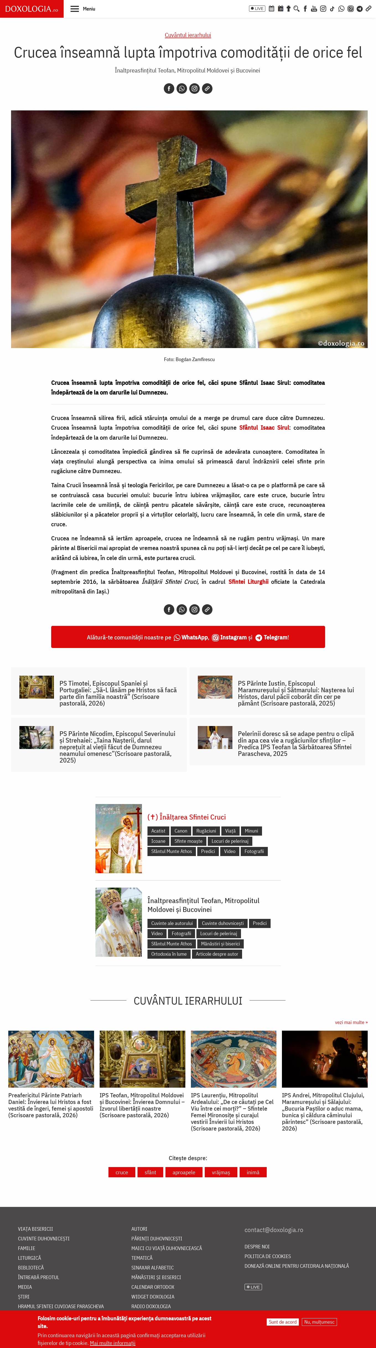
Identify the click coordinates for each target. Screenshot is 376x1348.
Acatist (158, 831)
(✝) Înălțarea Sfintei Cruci (186, 816)
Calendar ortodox (152, 1287)
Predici (208, 851)
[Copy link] (207, 88)
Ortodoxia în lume (169, 954)
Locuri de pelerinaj (230, 841)
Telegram (275, 637)
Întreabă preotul (38, 1277)
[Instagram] (323, 8)
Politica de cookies (268, 1256)
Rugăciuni (206, 831)
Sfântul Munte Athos (171, 851)
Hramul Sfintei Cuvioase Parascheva (61, 1307)
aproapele (184, 1172)
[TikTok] (332, 8)
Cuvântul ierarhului (188, 35)
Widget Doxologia (152, 1297)
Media (25, 1287)
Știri (24, 1297)
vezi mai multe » (351, 1022)
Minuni (251, 831)
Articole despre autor (217, 954)
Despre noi (257, 1247)
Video (229, 851)
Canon (181, 831)
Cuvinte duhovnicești (223, 923)
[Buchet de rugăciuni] (288, 8)
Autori (139, 1229)
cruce (122, 1172)
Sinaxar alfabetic (152, 1268)
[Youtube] (314, 8)
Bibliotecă (31, 1268)
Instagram (233, 637)
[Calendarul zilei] (280, 8)
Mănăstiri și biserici (220, 943)
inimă (253, 1172)
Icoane (158, 841)
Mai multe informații (113, 1343)
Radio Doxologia (151, 1307)
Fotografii (254, 851)
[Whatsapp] (182, 88)
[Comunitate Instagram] (351, 8)
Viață (230, 831)
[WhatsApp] (341, 8)
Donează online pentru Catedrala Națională (297, 1266)
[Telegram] (360, 8)
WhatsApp (194, 637)
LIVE (259, 8)
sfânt (150, 1172)
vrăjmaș (221, 1172)
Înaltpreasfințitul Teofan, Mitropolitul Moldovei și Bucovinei (187, 70)
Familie (26, 1248)
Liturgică (29, 1258)
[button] (83, 8)
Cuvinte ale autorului (172, 923)
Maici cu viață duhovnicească (166, 1248)
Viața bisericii (35, 1229)
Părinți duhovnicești (156, 1239)
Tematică (141, 1258)
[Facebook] (305, 8)
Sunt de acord (283, 1322)
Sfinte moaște (189, 841)
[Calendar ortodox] (271, 8)
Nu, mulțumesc (319, 1322)
